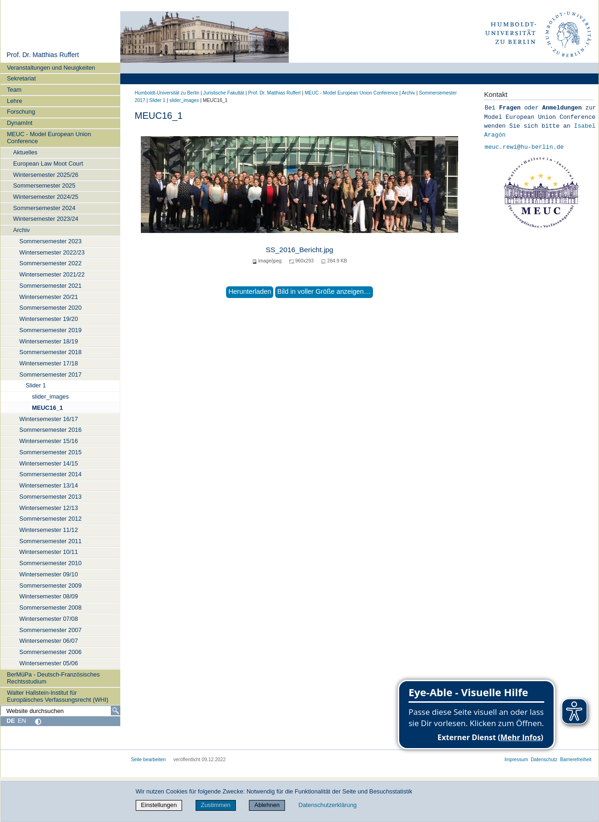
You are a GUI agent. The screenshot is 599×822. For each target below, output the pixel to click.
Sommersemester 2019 (50, 330)
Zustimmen (215, 804)
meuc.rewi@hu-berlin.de (524, 147)
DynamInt (20, 122)
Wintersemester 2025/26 (45, 174)
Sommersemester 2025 (44, 185)
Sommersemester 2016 (50, 429)
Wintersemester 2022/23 (51, 252)
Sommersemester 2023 (50, 241)
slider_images (50, 396)
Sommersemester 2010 (50, 563)
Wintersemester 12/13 (48, 507)
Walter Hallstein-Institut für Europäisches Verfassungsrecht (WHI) (58, 696)
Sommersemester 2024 (44, 207)
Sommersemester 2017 (50, 374)
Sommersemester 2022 (50, 263)
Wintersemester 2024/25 (45, 196)
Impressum (516, 759)
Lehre (14, 100)
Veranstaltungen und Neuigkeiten (51, 67)
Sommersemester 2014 (50, 474)
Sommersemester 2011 (50, 541)
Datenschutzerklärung (328, 804)
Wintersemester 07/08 (48, 618)
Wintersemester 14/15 (48, 463)
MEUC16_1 (47, 407)
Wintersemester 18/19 (48, 341)
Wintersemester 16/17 (48, 418)
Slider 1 (36, 385)
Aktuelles (25, 152)
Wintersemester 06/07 (48, 640)
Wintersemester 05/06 (48, 663)
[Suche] (115, 711)
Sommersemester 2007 (50, 629)
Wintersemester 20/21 (48, 296)
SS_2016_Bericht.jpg (299, 250)
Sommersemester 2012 (50, 518)
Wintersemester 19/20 (48, 318)
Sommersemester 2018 (50, 352)
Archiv (21, 229)
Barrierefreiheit (576, 759)
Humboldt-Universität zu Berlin (167, 92)
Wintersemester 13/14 (48, 485)
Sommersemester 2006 (50, 651)
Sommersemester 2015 (50, 452)
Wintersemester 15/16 (48, 440)
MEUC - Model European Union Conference (49, 138)
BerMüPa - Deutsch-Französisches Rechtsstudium (53, 678)
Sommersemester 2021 (50, 285)
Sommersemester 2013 (50, 496)
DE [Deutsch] (11, 720)
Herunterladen (249, 291)
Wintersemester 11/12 (48, 529)
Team (14, 89)
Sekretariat (21, 78)
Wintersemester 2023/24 (45, 218)
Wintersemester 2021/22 (51, 274)
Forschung (21, 111)
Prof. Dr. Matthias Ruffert (43, 54)
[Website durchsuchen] (60, 711)
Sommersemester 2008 (50, 607)
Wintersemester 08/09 (48, 596)
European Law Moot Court (48, 163)
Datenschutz (544, 759)
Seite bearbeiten (148, 759)
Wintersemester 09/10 (48, 574)
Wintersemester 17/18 (48, 363)
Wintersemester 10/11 (48, 551)
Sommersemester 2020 (50, 307)
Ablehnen (267, 804)
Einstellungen (159, 804)
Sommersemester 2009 (50, 585)
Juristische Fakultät (223, 92)
